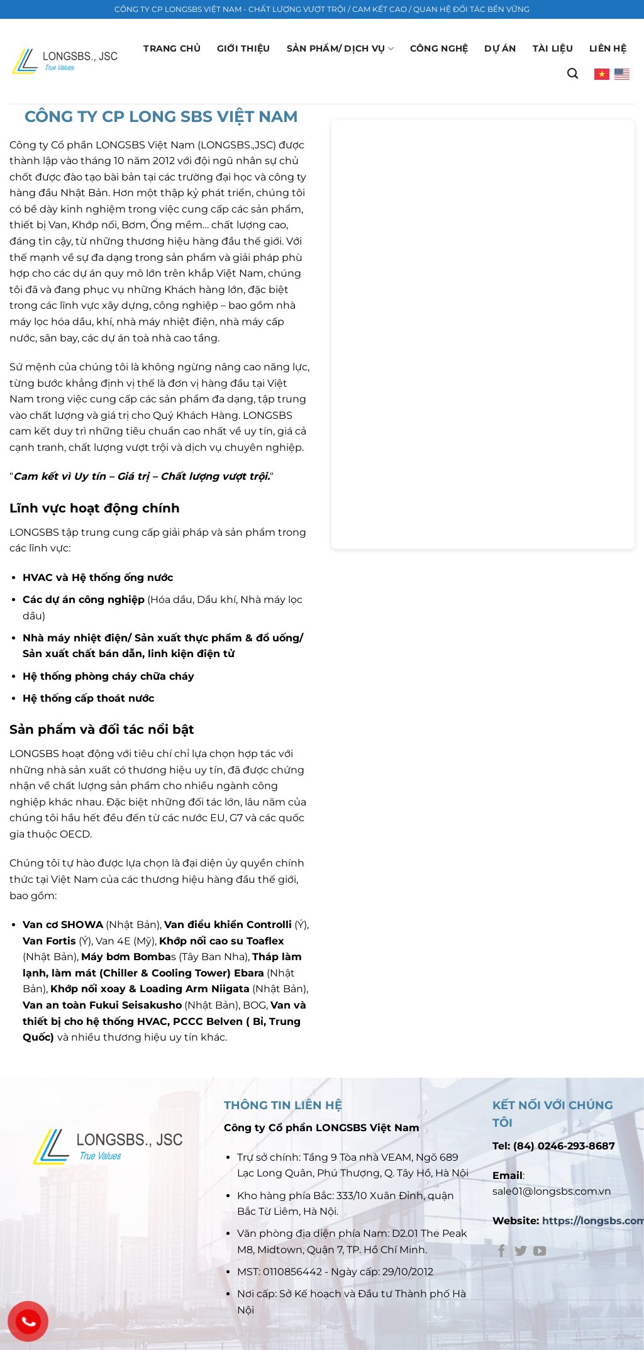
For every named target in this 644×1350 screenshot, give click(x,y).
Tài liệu (553, 48)
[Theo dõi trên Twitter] (520, 1252)
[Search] (572, 73)
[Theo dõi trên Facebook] (502, 1252)
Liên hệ (607, 48)
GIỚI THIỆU (243, 48)
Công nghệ (439, 48)
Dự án (500, 48)
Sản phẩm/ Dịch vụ (340, 49)
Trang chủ (172, 48)
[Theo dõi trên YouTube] (539, 1252)
